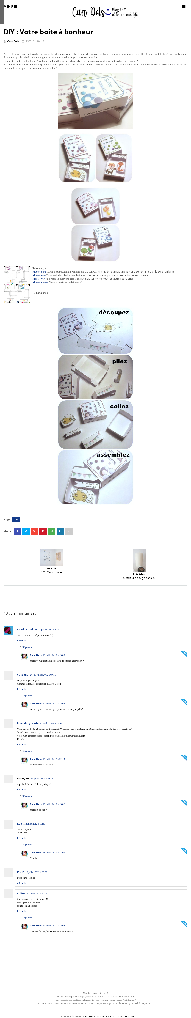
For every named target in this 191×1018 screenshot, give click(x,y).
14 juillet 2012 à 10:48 (42, 778)
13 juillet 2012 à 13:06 (54, 655)
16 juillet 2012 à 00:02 (36, 872)
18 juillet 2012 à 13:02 (54, 804)
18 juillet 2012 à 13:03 (54, 852)
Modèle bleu (39, 271)
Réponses (27, 647)
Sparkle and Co (27, 629)
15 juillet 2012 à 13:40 (34, 823)
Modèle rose (39, 275)
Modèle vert (38, 278)
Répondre (21, 640)
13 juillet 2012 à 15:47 (51, 723)
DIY (16, 519)
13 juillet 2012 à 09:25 (45, 674)
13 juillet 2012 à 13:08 (54, 703)
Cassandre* (25, 674)
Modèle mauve (40, 282)
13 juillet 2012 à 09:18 (49, 629)
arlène (21, 893)
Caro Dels (13, 41)
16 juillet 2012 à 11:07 (37, 893)
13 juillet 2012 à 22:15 (54, 759)
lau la (20, 872)
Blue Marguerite (28, 723)
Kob (19, 823)
